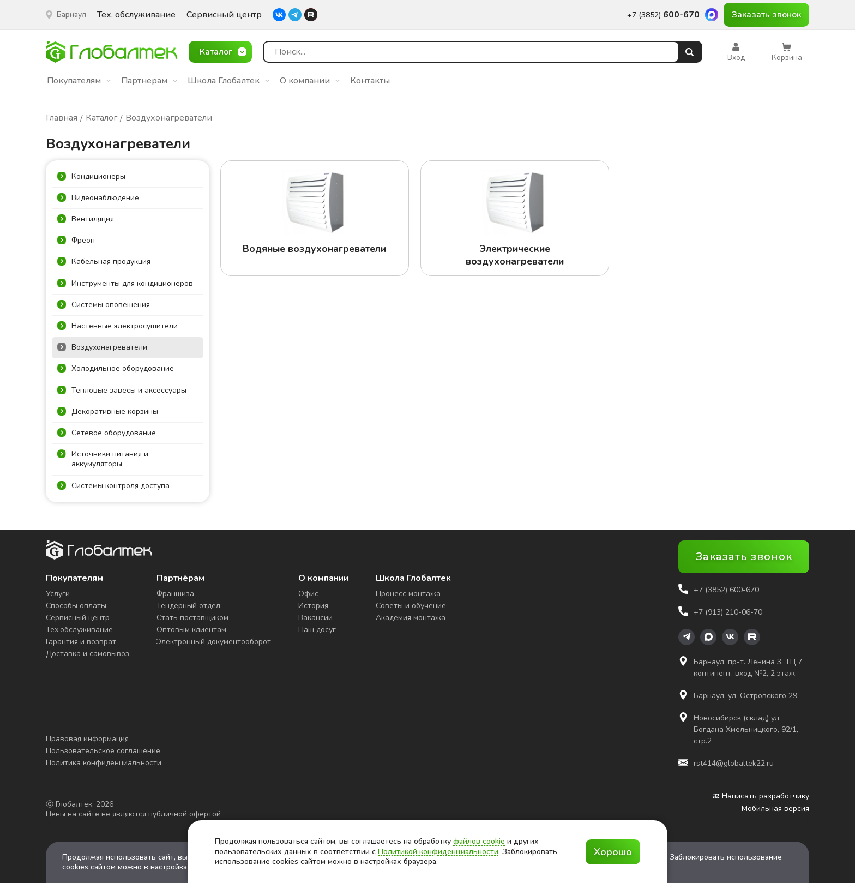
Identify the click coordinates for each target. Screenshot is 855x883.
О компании (310, 81)
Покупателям (79, 81)
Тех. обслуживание (136, 15)
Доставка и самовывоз (87, 653)
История (313, 605)
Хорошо (613, 851)
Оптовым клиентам (191, 629)
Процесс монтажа (408, 593)
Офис (308, 593)
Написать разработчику (761, 796)
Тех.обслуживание (79, 629)
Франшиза (175, 593)
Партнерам (149, 81)
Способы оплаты (76, 605)
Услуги (58, 593)
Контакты (370, 81)
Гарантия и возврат (81, 641)
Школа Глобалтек (228, 81)
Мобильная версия (775, 809)
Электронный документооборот (213, 641)
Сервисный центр (224, 15)
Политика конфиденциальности (103, 763)
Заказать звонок (766, 15)
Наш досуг (317, 629)
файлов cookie (479, 841)
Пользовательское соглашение (103, 751)
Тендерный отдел (188, 605)
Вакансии (315, 617)
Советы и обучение (411, 605)
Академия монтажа (410, 617)
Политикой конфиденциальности (438, 851)
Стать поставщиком (192, 617)
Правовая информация (87, 739)
